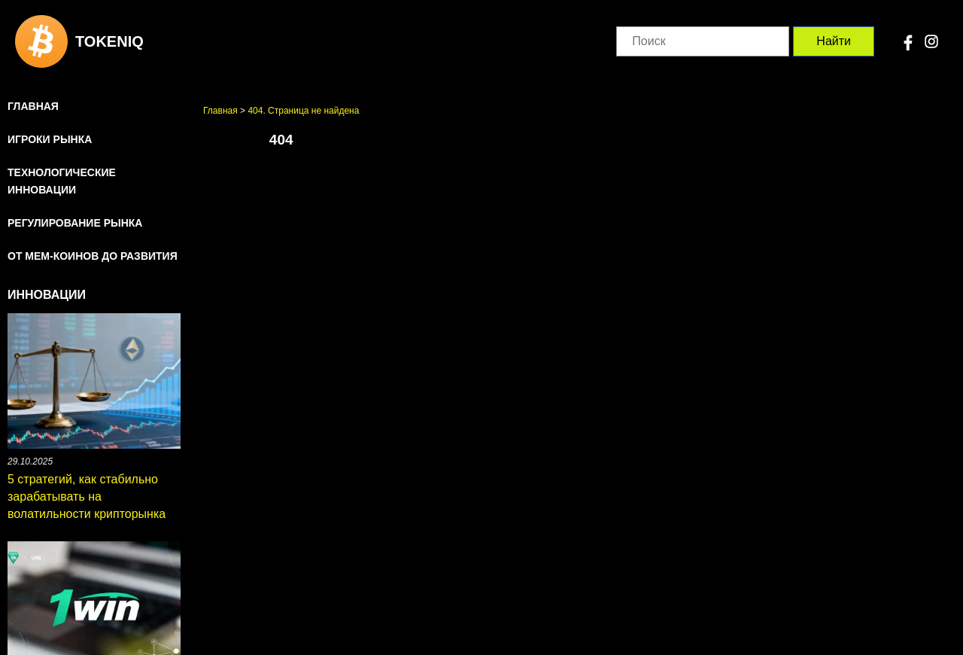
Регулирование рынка (75, 223)
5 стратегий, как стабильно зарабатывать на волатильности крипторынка (87, 496)
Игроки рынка (50, 139)
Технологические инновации (62, 181)
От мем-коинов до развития (93, 256)
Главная (33, 106)
